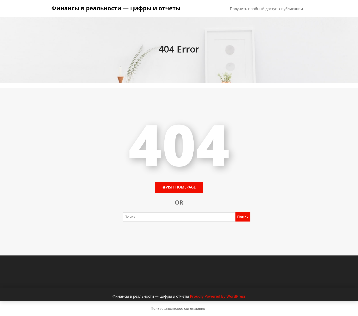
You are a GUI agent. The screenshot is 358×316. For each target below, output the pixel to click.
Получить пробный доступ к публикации (266, 8)
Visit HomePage (179, 187)
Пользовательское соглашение (178, 308)
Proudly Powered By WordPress (218, 296)
